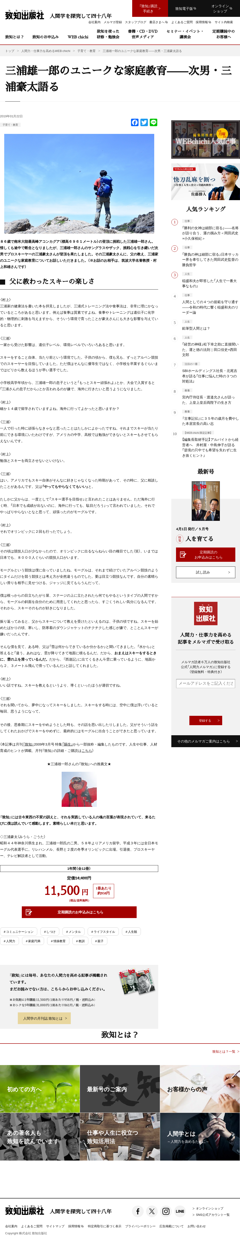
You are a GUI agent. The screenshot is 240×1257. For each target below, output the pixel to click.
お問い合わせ (197, 1226)
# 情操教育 (58, 941)
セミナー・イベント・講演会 (185, 34)
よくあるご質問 (31, 1226)
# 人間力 (9, 941)
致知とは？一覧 (223, 1051)
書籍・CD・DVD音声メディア (143, 34)
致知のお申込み (45, 37)
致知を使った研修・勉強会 (108, 34)
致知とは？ (14, 37)
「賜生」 (67, 744)
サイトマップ (55, 1226)
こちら (87, 750)
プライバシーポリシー (140, 1226)
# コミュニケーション (19, 931)
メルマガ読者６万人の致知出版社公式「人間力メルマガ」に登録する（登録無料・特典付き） (206, 666)
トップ (9, 50)
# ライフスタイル (103, 931)
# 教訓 (80, 941)
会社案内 (11, 1226)
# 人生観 (131, 931)
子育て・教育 (10, 125)
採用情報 (76, 1226)
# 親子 (99, 941)
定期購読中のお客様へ (223, 34)
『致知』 (28, 744)
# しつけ (50, 931)
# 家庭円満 (33, 941)
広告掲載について (171, 1226)
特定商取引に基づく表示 (104, 1226)
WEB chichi (78, 37)
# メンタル (73, 931)
